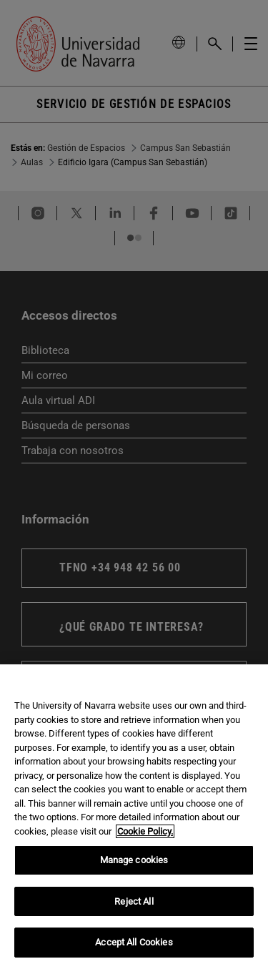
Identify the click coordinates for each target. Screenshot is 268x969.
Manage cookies (134, 860)
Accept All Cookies (133, 942)
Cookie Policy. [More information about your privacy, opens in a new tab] (145, 831)
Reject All (133, 901)
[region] (134, 816)
